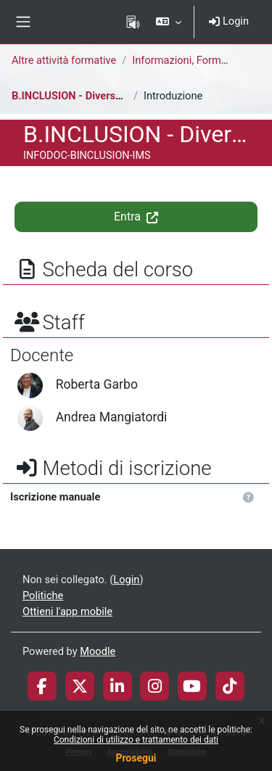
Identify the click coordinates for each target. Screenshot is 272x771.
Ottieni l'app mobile (67, 611)
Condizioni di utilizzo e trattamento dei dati (136, 740)
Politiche (42, 595)
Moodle (97, 651)
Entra (136, 216)
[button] (169, 22)
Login (229, 21)
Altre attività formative (64, 60)
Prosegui (135, 758)
